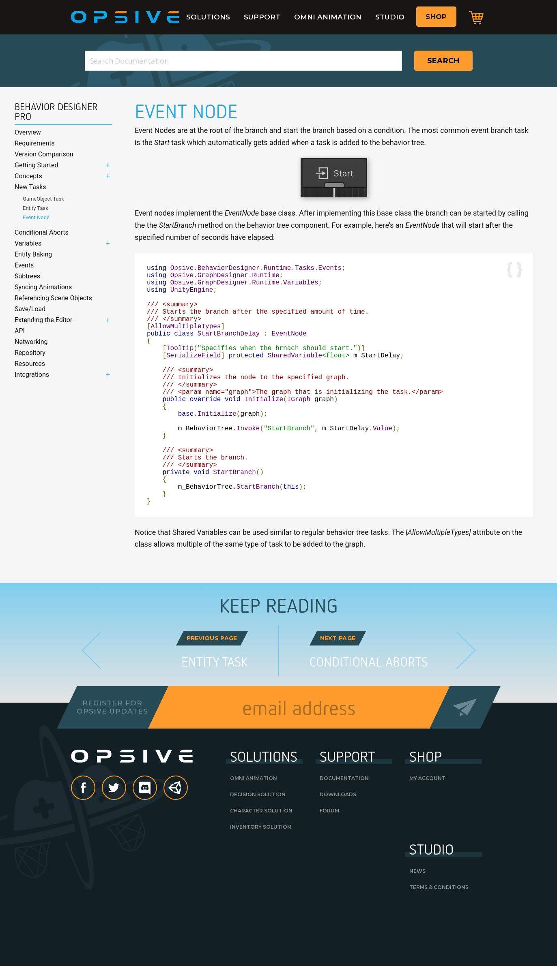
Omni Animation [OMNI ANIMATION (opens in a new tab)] (253, 832)
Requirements (35, 143)
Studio (389, 17)
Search (443, 60)
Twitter (125, 842)
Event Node (36, 217)
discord (156, 842)
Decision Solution (258, 848)
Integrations (32, 374)
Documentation (344, 832)
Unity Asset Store (176, 845)
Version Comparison (44, 154)
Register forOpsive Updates (112, 760)
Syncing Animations (43, 287)
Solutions (208, 17)
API (20, 331)
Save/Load (30, 309)
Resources (30, 364)
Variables (28, 243)
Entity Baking (33, 254)
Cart (476, 17)
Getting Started (36, 165)
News (417, 924)
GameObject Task (43, 199)
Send (464, 761)
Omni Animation (327, 17)
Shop (436, 17)
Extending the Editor (43, 320)
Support (262, 17)
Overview (28, 132)
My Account (427, 832)
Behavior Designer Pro (56, 112)
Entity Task (35, 208)
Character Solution (261, 864)
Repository (30, 353)
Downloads (338, 848)
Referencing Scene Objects (53, 298)
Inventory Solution (260, 880)
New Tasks (30, 187)
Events (24, 265)
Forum (329, 864)
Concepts (28, 176)
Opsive (125, 17)
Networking (31, 342)
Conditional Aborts (42, 232)
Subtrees (27, 276)
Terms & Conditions (439, 941)
